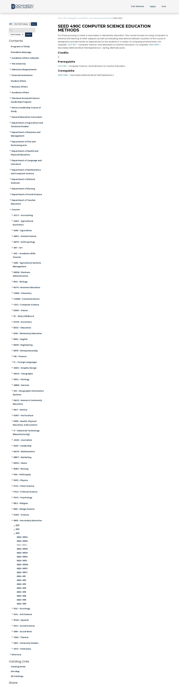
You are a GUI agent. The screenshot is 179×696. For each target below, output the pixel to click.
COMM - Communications (27, 299)
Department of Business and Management (25, 134)
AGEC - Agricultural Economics (23, 223)
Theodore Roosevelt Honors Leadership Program (25, 100)
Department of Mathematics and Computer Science (26, 172)
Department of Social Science (27, 194)
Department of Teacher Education (23, 202)
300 (17, 529)
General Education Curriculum (27, 117)
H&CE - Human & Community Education (27, 402)
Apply (153, 6)
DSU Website (137, 6)
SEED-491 (21, 576)
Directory (16, 654)
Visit (164, 6)
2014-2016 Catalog (65, 18)
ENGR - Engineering (23, 345)
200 (17, 525)
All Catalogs (17, 676)
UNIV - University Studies (26, 643)
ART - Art (18, 247)
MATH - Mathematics (24, 451)
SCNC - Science (21, 514)
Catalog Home (18, 666)
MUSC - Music (20, 463)
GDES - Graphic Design (25, 368)
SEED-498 (21, 600)
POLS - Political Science (25, 491)
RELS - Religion (21, 503)
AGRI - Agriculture (23, 230)
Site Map (15, 671)
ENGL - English (21, 339)
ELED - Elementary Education (28, 333)
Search (28, 34)
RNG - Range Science (24, 509)
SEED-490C (22, 545)
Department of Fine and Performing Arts (23, 143)
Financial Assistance (22, 75)
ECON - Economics (23, 322)
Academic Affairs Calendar (25, 58)
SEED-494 (21, 588)
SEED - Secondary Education (28, 520)
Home (22, 6)
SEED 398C (154, 44)
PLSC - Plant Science (24, 486)
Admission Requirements (24, 69)
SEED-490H (22, 552)
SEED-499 (21, 603)
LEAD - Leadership (23, 445)
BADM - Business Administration (21, 274)
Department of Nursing (23, 188)
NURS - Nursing (21, 468)
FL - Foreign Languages (25, 362)
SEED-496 (21, 596)
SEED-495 (21, 592)
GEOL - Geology (21, 379)
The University (19, 63)
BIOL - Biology (21, 281)
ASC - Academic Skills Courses (24, 255)
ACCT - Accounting (23, 215)
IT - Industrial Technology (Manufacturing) (26, 432)
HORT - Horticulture (23, 415)
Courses (16, 209)
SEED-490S (22, 568)
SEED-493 (21, 584)
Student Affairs (18, 81)
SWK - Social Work (23, 631)
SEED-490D (22, 549)
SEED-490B (22, 541)
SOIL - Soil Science (23, 614)
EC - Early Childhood (24, 316)
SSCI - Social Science (24, 626)
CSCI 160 (72, 44)
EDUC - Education (22, 327)
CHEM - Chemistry (23, 293)
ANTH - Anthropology (24, 242)
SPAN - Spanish (21, 620)
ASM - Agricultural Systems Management (27, 265)
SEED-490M (22, 564)
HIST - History (20, 409)
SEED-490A (22, 537)
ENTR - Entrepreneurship (26, 350)
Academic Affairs (20, 92)
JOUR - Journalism (23, 440)
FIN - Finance (20, 356)
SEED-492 (21, 580)
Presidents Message (21, 52)
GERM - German (21, 385)
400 (18, 533)
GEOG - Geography (23, 373)
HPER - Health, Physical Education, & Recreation (25, 423)
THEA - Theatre (21, 637)
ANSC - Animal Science (25, 236)
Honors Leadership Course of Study (26, 109)
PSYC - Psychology (23, 497)
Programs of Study (20, 46)
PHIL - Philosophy (22, 474)
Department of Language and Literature (26, 162)
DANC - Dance (21, 310)
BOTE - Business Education (27, 287)
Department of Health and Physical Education (24, 153)
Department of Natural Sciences (23, 181)
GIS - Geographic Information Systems (28, 393)
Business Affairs (20, 86)
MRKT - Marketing (22, 457)
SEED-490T (22, 572)
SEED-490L (22, 560)
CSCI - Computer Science (26, 304)
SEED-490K (22, 556)
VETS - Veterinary (22, 649)
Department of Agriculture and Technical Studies (27, 125)
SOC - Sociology (22, 608)
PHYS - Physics (21, 480)
